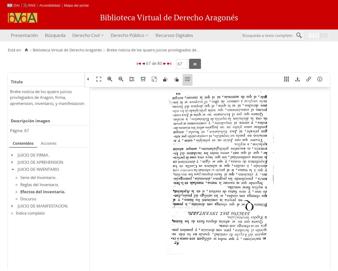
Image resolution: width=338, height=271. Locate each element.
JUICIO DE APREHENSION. (41, 162)
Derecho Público (127, 35)
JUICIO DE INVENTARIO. (39, 169)
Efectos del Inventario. (42, 191)
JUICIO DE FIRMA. (33, 155)
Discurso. (28, 198)
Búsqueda (55, 35)
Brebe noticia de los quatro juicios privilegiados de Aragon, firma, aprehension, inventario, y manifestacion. (47, 97)
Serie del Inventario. (38, 177)
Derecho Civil (86, 35)
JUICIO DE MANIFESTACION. (43, 206)
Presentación (24, 35)
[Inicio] (26, 50)
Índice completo (30, 213)
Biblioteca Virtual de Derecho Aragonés (67, 50)
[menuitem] (25, 35)
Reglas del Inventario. (39, 184)
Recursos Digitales (174, 35)
